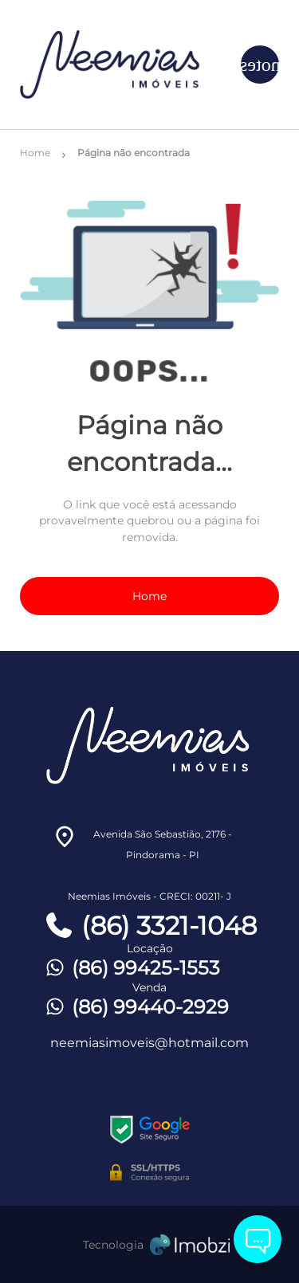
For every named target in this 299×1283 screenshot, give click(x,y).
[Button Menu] (260, 64)
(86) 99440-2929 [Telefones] (136, 1006)
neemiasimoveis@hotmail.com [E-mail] (149, 1042)
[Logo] (117, 64)
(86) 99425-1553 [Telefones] (131, 967)
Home (149, 596)
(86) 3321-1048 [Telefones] (150, 926)
